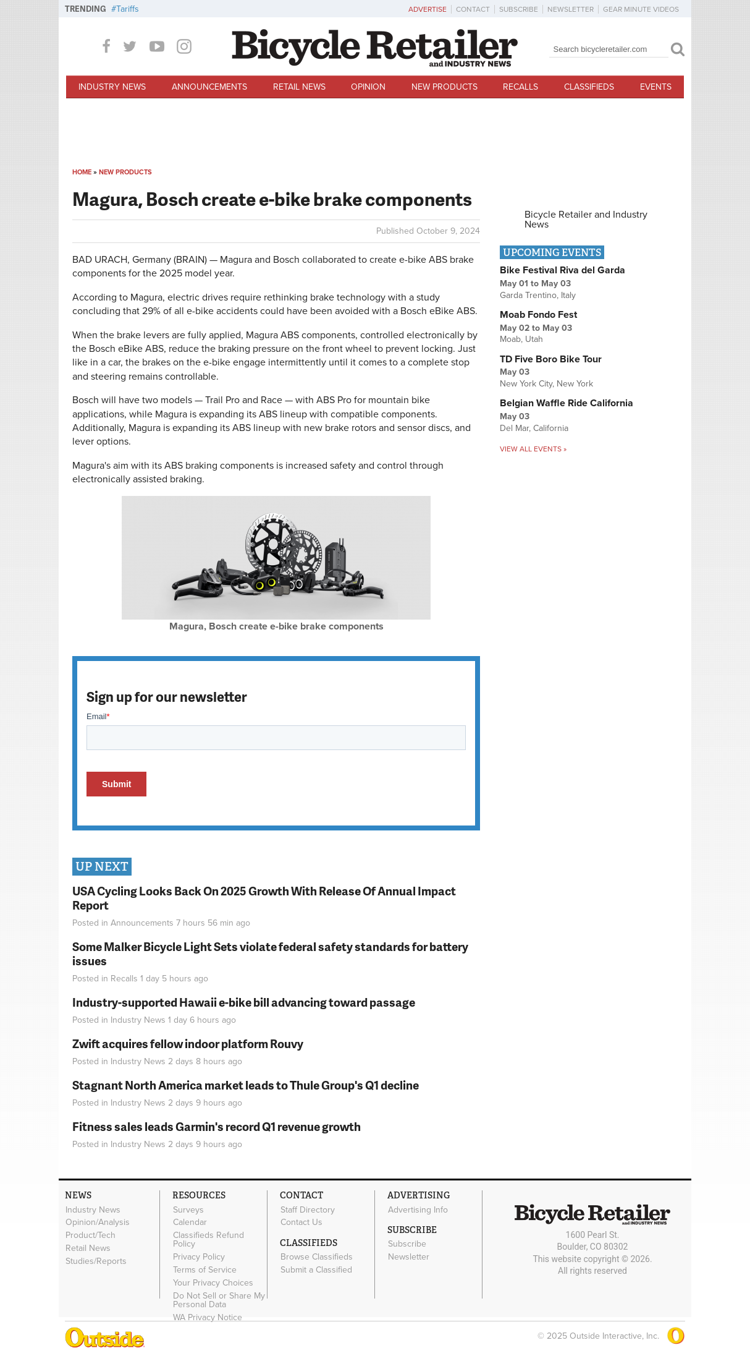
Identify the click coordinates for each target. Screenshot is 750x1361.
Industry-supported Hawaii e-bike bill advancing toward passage (243, 1002)
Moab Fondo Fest (538, 315)
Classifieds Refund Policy (208, 1240)
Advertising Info (418, 1209)
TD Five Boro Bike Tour (551, 359)
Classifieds (589, 87)
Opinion (368, 87)
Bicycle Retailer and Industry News (586, 219)
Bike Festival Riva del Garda (562, 270)
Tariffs (127, 9)
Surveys (188, 1209)
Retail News (299, 87)
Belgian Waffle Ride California (566, 403)
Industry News (112, 87)
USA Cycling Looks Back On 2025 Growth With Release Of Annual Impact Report (264, 897)
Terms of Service (205, 1269)
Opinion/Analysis (97, 1222)
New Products (444, 87)
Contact (473, 9)
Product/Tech (90, 1235)
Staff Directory (307, 1209)
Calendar (190, 1222)
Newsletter (570, 9)
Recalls (520, 87)
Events (656, 87)
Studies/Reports (96, 1261)
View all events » (533, 449)
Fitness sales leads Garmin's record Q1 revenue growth (216, 1126)
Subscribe (518, 9)
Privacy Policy (199, 1257)
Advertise (427, 9)
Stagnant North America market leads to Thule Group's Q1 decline (245, 1085)
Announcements (209, 87)
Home (81, 172)
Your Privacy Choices (213, 1282)
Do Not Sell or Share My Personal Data (219, 1300)
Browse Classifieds (316, 1257)
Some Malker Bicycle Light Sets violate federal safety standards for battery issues (270, 953)
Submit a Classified (316, 1270)
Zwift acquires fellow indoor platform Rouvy (187, 1043)
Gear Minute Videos (641, 9)
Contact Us (301, 1222)
